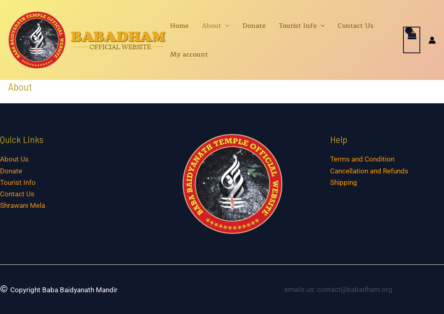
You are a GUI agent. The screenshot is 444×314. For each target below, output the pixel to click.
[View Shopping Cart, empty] (411, 40)
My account (189, 54)
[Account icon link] (432, 40)
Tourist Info (302, 25)
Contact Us (356, 25)
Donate (254, 25)
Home (179, 25)
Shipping (343, 182)
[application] (225, 25)
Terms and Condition (362, 159)
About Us (14, 159)
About (215, 25)
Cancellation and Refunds (369, 171)
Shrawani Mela (22, 205)
